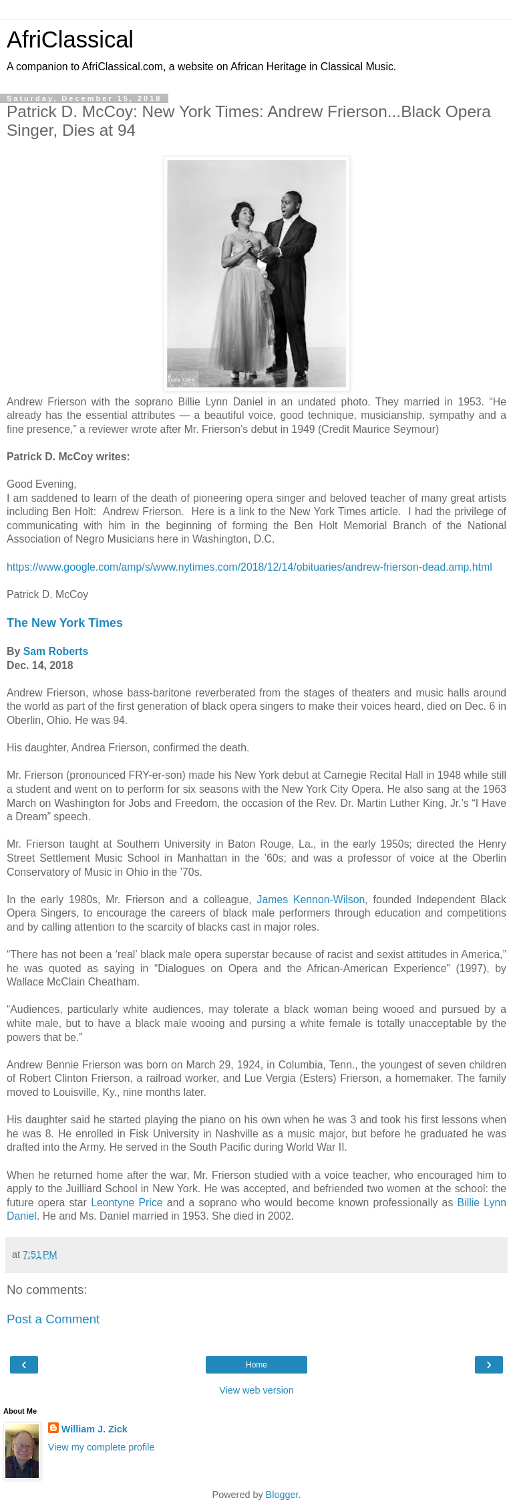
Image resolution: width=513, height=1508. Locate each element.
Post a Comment (53, 1319)
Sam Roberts (56, 651)
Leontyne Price (126, 1202)
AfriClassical (70, 39)
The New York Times (65, 623)
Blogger (282, 1494)
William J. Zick (94, 1429)
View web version (256, 1390)
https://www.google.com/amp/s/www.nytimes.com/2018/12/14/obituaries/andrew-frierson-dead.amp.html (249, 567)
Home (256, 1365)
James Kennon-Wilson (311, 899)
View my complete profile (101, 1447)
